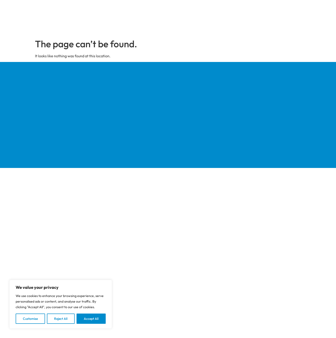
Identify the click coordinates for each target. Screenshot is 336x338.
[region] (60, 304)
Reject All (60, 319)
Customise (30, 319)
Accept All (91, 319)
